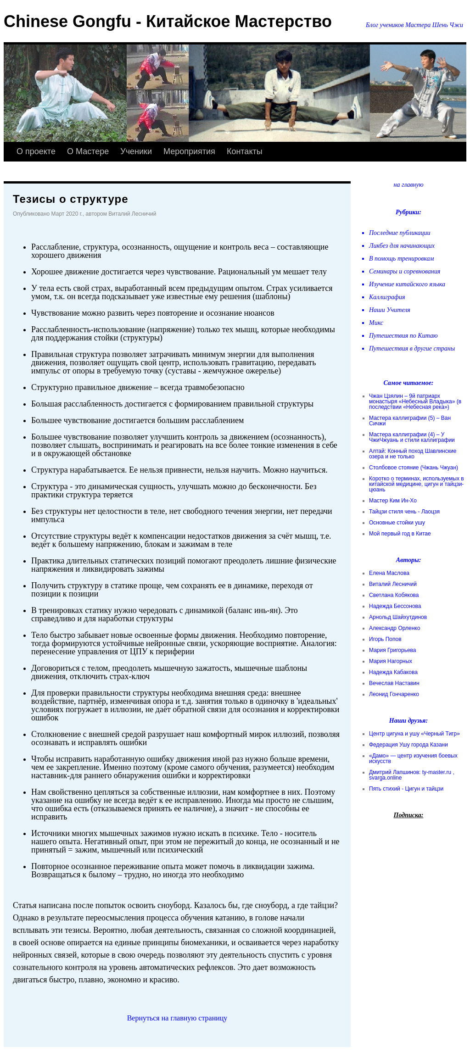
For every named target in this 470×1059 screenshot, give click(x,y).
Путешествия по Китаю (403, 335)
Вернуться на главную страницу (177, 1018)
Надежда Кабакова (393, 672)
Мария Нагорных (390, 661)
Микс (376, 322)
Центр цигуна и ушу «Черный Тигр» (414, 733)
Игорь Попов (385, 639)
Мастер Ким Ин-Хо (393, 500)
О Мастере (88, 151)
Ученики (136, 151)
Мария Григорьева (392, 650)
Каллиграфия (387, 297)
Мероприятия (189, 151)
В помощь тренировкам (401, 258)
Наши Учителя (389, 310)
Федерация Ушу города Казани (408, 744)
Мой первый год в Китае (400, 533)
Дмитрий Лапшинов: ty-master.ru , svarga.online (411, 775)
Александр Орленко (394, 628)
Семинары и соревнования (404, 271)
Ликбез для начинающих (402, 245)
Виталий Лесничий (393, 584)
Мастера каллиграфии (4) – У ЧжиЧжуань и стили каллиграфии (412, 437)
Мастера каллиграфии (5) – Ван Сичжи (410, 421)
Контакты (245, 151)
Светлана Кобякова (394, 595)
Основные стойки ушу (397, 522)
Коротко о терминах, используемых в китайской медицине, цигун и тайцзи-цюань (416, 484)
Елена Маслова (389, 573)
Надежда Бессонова (395, 606)
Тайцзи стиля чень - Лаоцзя (404, 511)
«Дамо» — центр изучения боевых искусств (413, 758)
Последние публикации (400, 232)
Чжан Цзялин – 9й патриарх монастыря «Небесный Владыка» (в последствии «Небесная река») (415, 401)
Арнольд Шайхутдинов (398, 617)
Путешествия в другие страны (412, 348)
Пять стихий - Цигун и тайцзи (406, 789)
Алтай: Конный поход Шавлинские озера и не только (412, 454)
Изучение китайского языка (407, 284)
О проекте (36, 151)
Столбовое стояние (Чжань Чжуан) (413, 467)
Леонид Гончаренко (394, 694)
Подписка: (409, 815)
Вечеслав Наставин (394, 683)
